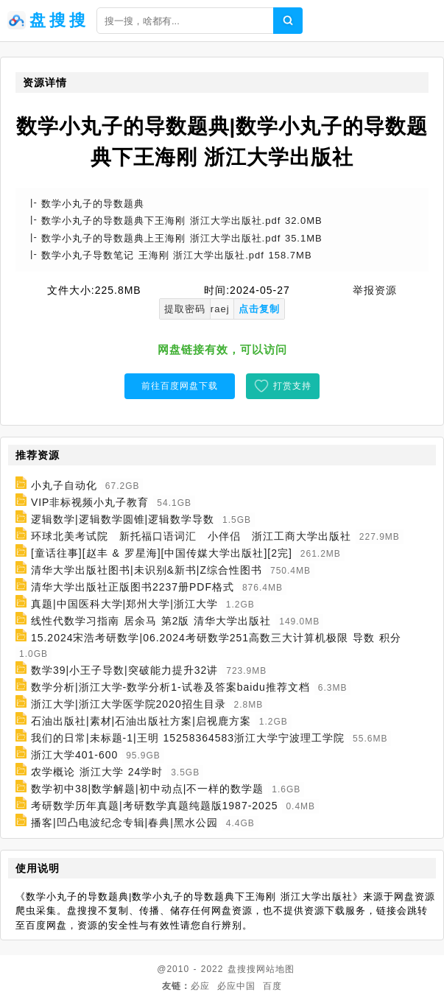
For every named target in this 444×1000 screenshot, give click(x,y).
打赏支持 (292, 386)
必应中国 (236, 986)
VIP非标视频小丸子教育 (90, 502)
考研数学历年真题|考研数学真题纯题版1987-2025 (154, 805)
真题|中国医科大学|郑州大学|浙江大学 (124, 604)
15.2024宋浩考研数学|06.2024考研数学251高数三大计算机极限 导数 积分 (216, 638)
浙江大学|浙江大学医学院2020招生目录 (128, 704)
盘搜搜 (242, 969)
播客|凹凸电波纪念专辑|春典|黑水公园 (124, 822)
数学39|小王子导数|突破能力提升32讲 (124, 670)
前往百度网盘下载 (179, 386)
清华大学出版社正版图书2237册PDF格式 (132, 587)
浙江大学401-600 (74, 755)
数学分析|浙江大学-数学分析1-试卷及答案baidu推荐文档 (170, 687)
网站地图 (275, 969)
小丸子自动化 (64, 485)
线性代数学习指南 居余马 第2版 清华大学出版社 (151, 621)
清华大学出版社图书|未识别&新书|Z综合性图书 (146, 570)
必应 (200, 986)
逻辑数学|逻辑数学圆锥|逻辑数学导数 (122, 519)
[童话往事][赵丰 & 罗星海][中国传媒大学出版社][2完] (161, 553)
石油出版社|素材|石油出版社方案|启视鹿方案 (141, 721)
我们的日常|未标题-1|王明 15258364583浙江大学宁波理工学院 (188, 738)
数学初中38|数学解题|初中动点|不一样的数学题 (147, 789)
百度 (272, 986)
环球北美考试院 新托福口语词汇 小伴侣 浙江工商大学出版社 (191, 536)
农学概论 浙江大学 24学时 (97, 772)
